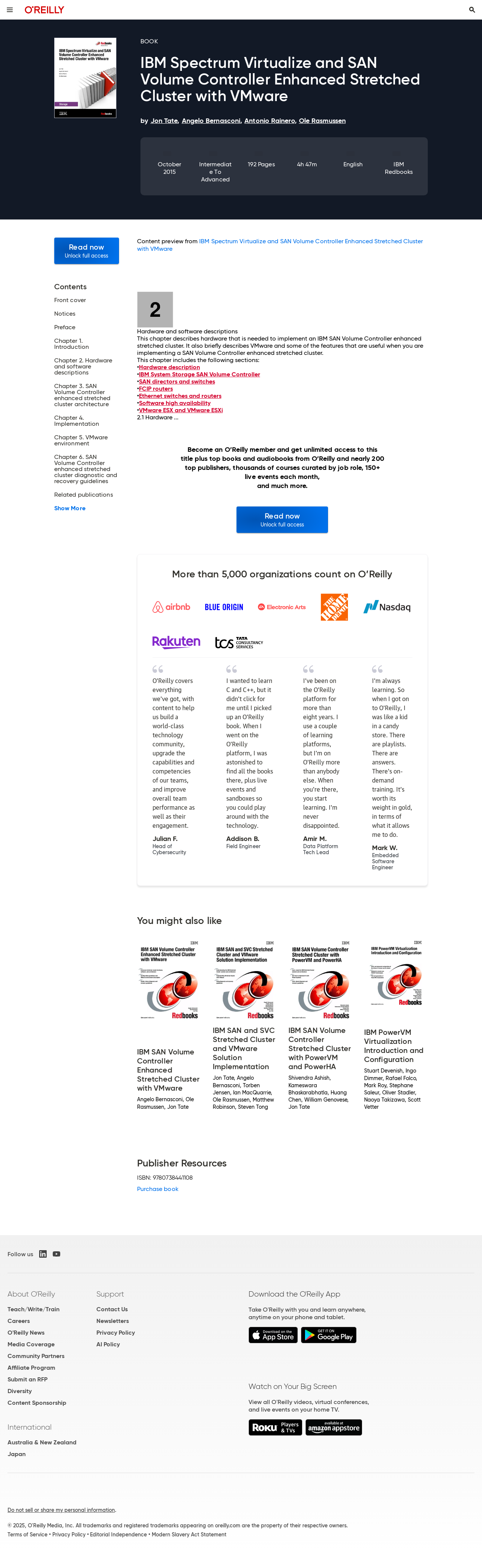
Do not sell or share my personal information (61, 1510)
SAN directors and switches (177, 381)
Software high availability (174, 403)
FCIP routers (156, 389)
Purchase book (157, 1188)
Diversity (20, 1391)
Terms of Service (27, 1534)
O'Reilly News (26, 1333)
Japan (17, 1454)
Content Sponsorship (37, 1403)
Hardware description (169, 367)
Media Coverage (31, 1344)
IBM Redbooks (399, 168)
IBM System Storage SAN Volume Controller (199, 374)
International (30, 1427)
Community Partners (36, 1356)
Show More (69, 508)
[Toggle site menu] (10, 10)
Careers (19, 1321)
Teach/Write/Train (33, 1309)
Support (110, 1293)
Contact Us (112, 1309)
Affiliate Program (31, 1368)
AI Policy (108, 1344)
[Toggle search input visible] (472, 10)
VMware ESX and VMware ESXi (181, 410)
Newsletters (112, 1321)
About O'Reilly (31, 1293)
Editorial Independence (118, 1534)
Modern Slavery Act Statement (189, 1534)
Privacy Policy (115, 1333)
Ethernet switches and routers (180, 396)
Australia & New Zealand (42, 1442)
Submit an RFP (27, 1379)
